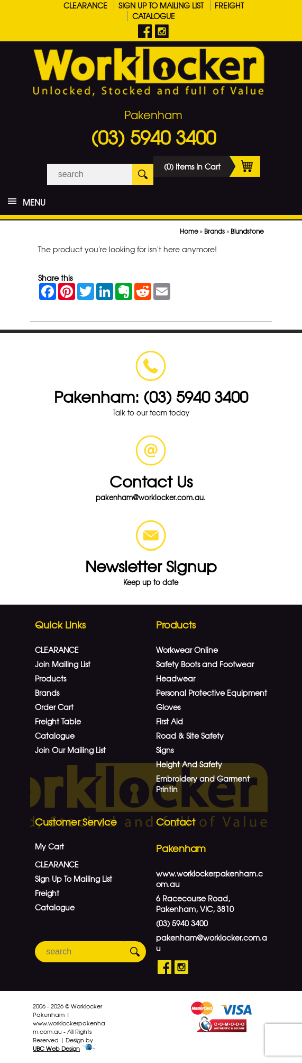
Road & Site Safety (190, 735)
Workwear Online (187, 649)
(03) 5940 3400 (153, 136)
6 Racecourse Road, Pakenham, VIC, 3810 (195, 903)
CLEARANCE (85, 5)
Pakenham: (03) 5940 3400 (151, 396)
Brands (214, 231)
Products (50, 678)
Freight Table (58, 721)
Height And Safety (189, 764)
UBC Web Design (56, 1048)
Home (189, 231)
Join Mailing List (62, 664)
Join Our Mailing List (70, 750)
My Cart (49, 846)
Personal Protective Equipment (211, 692)
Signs (164, 750)
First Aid (169, 721)
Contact (175, 821)
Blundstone (247, 231)
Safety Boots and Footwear (205, 664)
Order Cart (54, 707)
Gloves (168, 707)
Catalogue (153, 16)
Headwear (175, 678)
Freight (229, 5)
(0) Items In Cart (212, 166)
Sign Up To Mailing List (161, 5)
